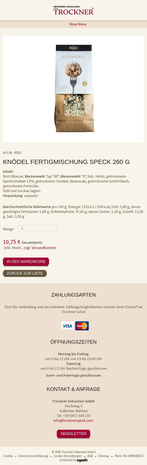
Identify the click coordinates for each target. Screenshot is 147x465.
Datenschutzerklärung (33, 456)
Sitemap (103, 456)
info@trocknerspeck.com (73, 420)
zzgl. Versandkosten (39, 247)
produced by (73, 460)
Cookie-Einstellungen (68, 456)
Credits (8, 456)
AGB (90, 456)
